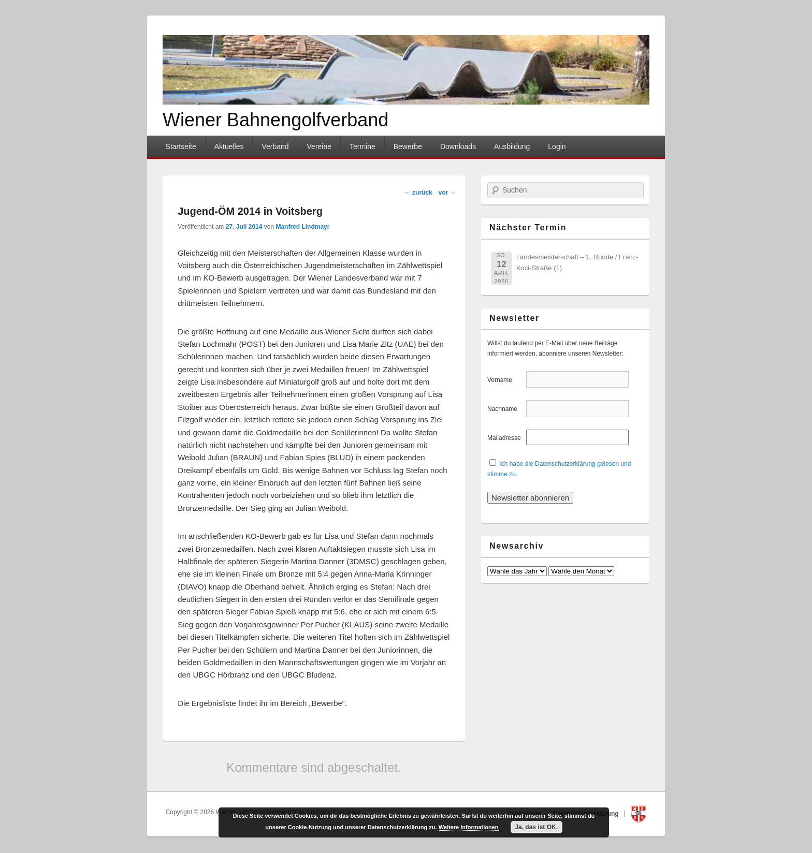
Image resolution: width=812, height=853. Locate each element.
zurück (418, 192)
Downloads (458, 146)
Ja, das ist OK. (536, 827)
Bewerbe (408, 146)
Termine (362, 146)
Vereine (319, 146)
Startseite (181, 146)
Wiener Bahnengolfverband (275, 119)
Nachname (505, 409)
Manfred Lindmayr (302, 226)
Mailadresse (505, 438)
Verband (275, 146)
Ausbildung (512, 146)
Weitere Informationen (469, 827)
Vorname (505, 380)
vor (447, 192)
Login (557, 146)
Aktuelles (229, 146)
